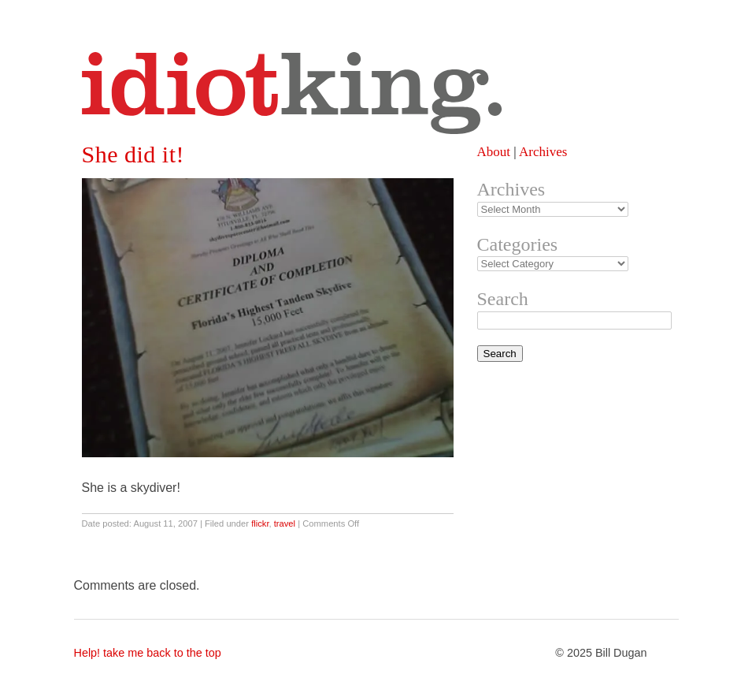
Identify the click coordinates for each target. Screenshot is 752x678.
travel (284, 523)
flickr (260, 523)
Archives (543, 151)
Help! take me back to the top (147, 652)
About (494, 151)
